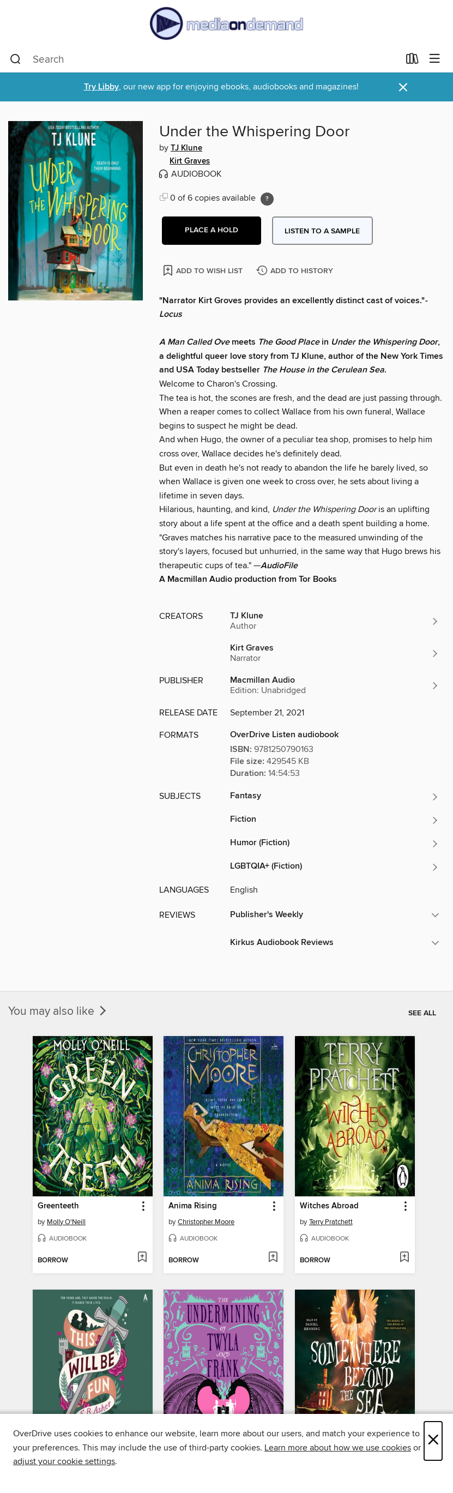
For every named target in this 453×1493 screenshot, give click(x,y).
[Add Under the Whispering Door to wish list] (203, 270)
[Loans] (412, 61)
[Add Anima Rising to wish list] (273, 1258)
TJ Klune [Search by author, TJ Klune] (186, 148)
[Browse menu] (435, 59)
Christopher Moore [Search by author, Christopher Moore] (206, 1222)
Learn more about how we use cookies (337, 1447)
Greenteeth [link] (58, 1206)
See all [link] (422, 1013)
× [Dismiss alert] (403, 87)
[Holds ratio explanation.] (267, 199)
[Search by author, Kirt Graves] (335, 653)
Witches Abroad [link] (329, 1206)
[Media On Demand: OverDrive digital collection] (226, 23)
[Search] (15, 59)
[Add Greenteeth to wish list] (142, 1258)
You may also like (58, 1011)
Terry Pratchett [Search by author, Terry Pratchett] (331, 1222)
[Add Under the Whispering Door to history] (296, 271)
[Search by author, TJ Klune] (335, 621)
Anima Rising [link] (192, 1206)
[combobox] (204, 59)
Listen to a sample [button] (322, 231)
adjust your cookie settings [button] (64, 1461)
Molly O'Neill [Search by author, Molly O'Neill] (66, 1222)
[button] (211, 230)
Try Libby (101, 87)
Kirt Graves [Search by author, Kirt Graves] (190, 161)
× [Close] (433, 1441)
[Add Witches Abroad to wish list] (404, 1258)
